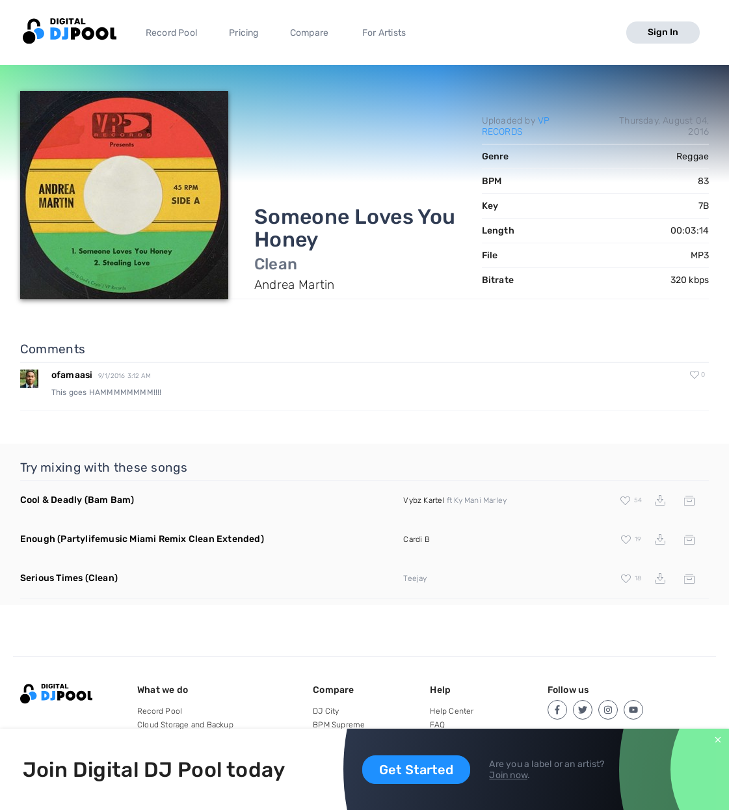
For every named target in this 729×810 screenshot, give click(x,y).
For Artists (384, 32)
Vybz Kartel (423, 500)
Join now (508, 775)
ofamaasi (72, 375)
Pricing (243, 32)
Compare (309, 32)
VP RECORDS (516, 126)
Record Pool (171, 32)
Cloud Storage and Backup (185, 724)
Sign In (663, 32)
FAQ (437, 724)
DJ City (326, 711)
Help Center (451, 711)
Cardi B (416, 539)
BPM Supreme (339, 724)
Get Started (416, 769)
